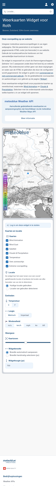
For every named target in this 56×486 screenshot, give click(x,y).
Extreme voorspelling (18, 266)
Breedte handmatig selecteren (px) (24, 355)
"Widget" (43, 79)
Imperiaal (25, 315)
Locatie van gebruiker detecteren (24, 288)
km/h (19, 325)
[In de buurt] (51, 11)
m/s (10, 325)
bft (44, 325)
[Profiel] (46, 4)
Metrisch (12, 315)
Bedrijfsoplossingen (12, 476)
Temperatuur (14, 257)
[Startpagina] (9, 461)
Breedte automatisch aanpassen (23, 352)
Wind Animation (30, 86)
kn (36, 325)
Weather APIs (9, 481)
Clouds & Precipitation (18, 253)
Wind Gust (13, 244)
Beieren (6, 30)
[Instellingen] (52, 4)
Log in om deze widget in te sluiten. (25, 225)
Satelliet (12, 249)
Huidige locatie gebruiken (20, 285)
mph (28, 325)
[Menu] (3, 4)
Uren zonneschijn (16, 262)
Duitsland (14, 30)
